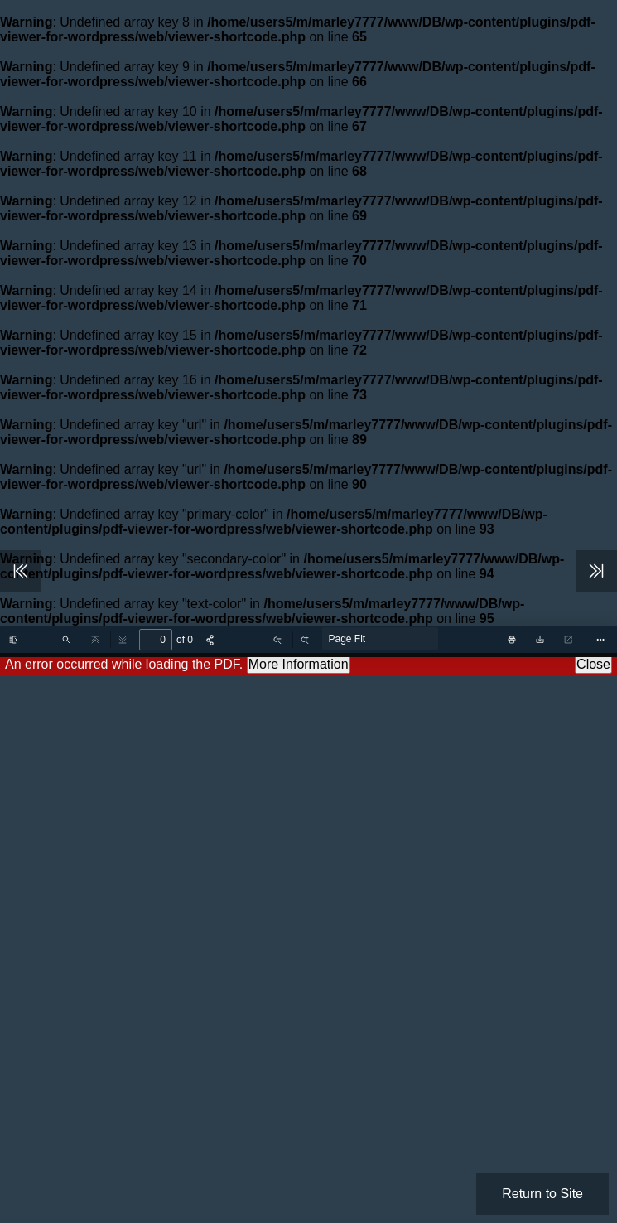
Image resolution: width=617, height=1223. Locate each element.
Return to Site (542, 1194)
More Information (298, 664)
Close (593, 664)
